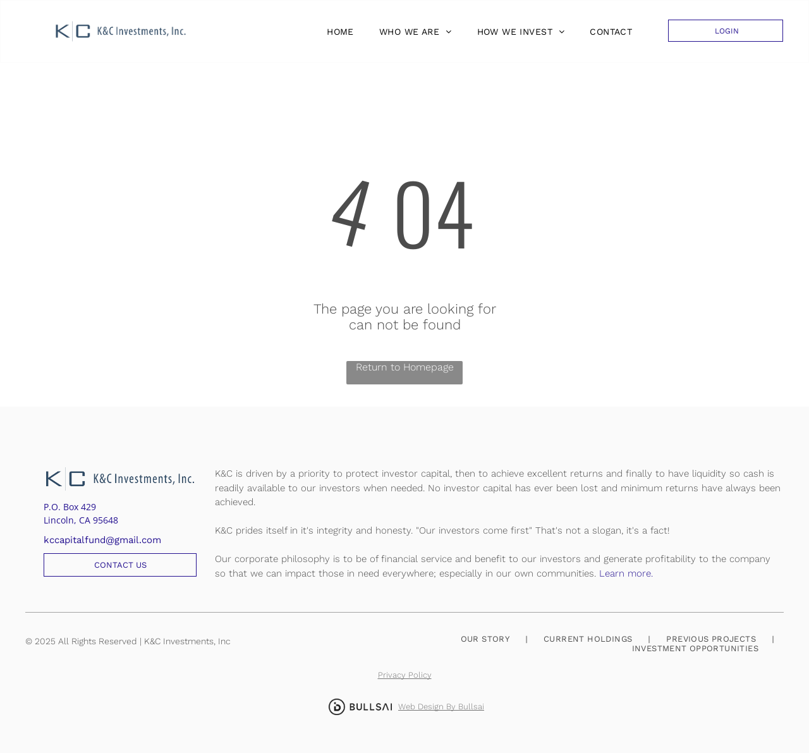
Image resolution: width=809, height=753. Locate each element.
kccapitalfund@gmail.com (102, 540)
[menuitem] (337, 31)
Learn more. (626, 573)
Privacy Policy (405, 675)
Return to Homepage (405, 367)
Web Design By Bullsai (441, 706)
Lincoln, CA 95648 (81, 520)
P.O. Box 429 (70, 507)
